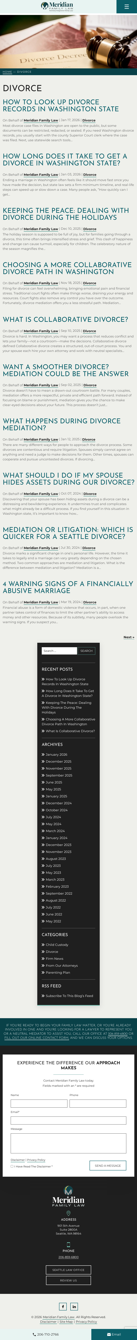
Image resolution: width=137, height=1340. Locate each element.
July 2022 (53, 907)
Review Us (68, 1280)
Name (15, 1095)
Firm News (54, 959)
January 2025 (56, 796)
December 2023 (58, 845)
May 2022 (53, 921)
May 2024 (53, 824)
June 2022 (54, 914)
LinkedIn (74, 1306)
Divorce (88, 120)
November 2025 (58, 768)
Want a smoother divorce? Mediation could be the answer (66, 371)
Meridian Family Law (41, 120)
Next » (129, 637)
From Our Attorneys (62, 966)
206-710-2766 (48, 1334)
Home (7, 71)
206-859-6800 (118, 1034)
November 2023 (58, 852)
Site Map (66, 1321)
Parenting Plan (58, 973)
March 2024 (55, 831)
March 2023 (55, 880)
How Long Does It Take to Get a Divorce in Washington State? (65, 160)
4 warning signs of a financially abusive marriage (68, 588)
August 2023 (56, 859)
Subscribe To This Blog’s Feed (69, 996)
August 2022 (56, 900)
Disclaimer (18, 1160)
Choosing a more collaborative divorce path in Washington (67, 269)
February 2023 (57, 887)
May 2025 (53, 789)
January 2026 (56, 755)
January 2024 (56, 838)
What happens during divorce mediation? (62, 425)
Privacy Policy (36, 1160)
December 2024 (59, 803)
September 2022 (59, 893)
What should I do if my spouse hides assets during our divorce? (68, 479)
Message (16, 1129)
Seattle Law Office (68, 1270)
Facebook (63, 1306)
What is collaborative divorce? (65, 320)
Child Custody (57, 945)
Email (116, 1334)
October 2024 (57, 810)
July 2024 (53, 817)
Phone (74, 1095)
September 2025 (59, 775)
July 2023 (53, 866)
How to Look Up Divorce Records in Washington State (61, 106)
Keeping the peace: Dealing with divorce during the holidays (66, 215)
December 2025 (58, 762)
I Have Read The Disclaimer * (33, 1166)
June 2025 (54, 782)
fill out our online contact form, (36, 1038)
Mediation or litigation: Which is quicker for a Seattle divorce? (68, 534)
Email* (15, 1112)
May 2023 (53, 873)
